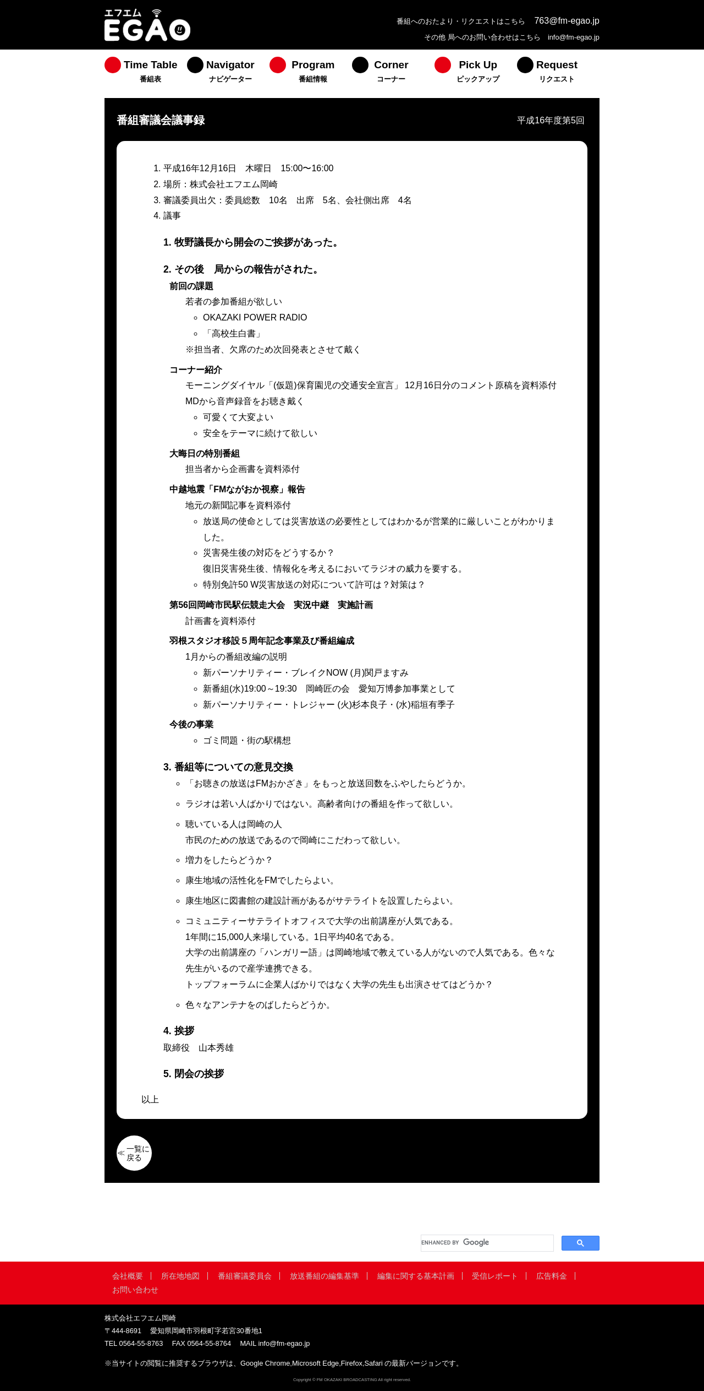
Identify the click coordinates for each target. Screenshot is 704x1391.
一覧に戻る (138, 1153)
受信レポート (495, 1276)
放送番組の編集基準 (324, 1276)
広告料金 (551, 1276)
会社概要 (127, 1276)
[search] (486, 1243)
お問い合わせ (135, 1289)
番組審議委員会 (245, 1276)
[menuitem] (146, 73)
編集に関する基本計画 (415, 1276)
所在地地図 (180, 1276)
